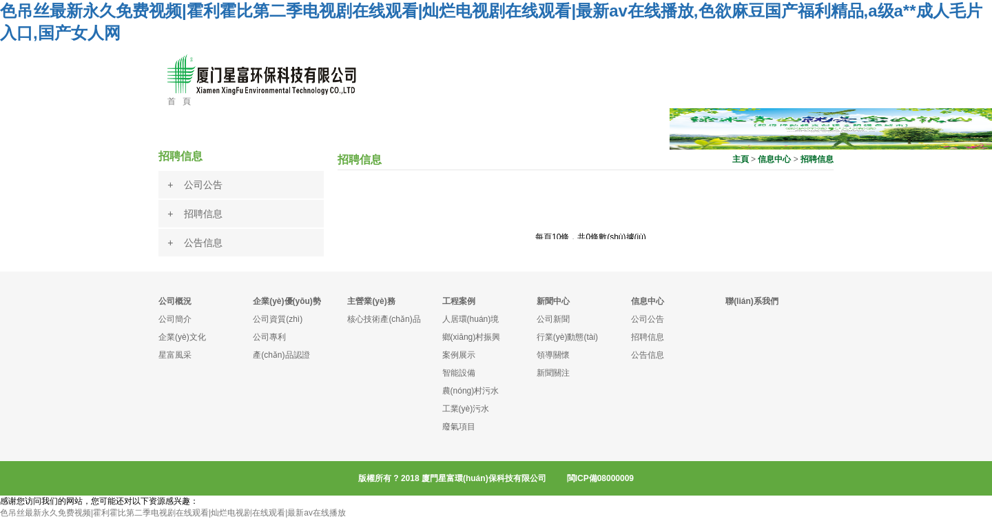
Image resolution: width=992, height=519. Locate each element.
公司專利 (269, 337)
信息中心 (774, 159)
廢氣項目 (458, 426)
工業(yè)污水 (466, 409)
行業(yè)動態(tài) (567, 337)
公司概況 (175, 301)
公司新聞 (553, 319)
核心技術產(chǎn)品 (383, 319)
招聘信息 (817, 159)
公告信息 (647, 355)
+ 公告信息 (195, 242)
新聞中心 (553, 301)
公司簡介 (175, 319)
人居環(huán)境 (470, 319)
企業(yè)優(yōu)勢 (287, 301)
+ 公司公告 (195, 184)
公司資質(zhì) (277, 319)
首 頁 (179, 101)
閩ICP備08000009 (600, 478)
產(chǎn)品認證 (281, 355)
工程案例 (458, 301)
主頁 (740, 159)
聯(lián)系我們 (751, 301)
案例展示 (458, 355)
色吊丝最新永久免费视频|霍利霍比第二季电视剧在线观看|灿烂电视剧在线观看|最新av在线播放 (173, 513)
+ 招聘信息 (195, 213)
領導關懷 (553, 355)
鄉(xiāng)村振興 (471, 337)
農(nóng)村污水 (470, 391)
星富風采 (175, 355)
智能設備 (458, 373)
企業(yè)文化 (182, 337)
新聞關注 (553, 373)
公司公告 (647, 319)
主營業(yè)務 (371, 301)
